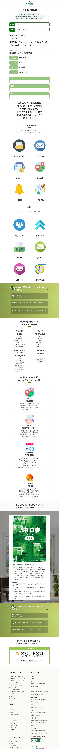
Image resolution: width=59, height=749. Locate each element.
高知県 (32, 725)
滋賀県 (45, 712)
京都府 (41, 712)
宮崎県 (36, 733)
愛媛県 (45, 723)
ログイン (18, 18)
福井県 (45, 699)
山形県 (32, 686)
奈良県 (32, 715)
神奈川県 (37, 691)
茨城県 (32, 694)
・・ (17, 681)
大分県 (32, 733)
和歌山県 (37, 715)
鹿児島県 (41, 733)
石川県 (41, 699)
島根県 (36, 720)
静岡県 (41, 707)
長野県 (36, 702)
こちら (39, 596)
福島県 (36, 686)
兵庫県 (36, 712)
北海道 (32, 678)
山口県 (32, 723)
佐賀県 (36, 731)
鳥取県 (32, 720)
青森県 (32, 684)
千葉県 (46, 691)
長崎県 (41, 731)
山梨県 (32, 702)
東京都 (32, 691)
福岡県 (32, 731)
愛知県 (32, 707)
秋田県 (45, 684)
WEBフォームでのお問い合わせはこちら (32, 661)
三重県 (45, 707)
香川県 (41, 723)
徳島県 (36, 723)
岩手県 (36, 684)
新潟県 (32, 699)
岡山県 (41, 720)
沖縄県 (46, 733)
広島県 (45, 720)
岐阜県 (36, 707)
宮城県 (41, 684)
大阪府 (32, 712)
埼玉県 (42, 691)
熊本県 (45, 731)
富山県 (36, 699)
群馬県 (41, 694)
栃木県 (36, 694)
